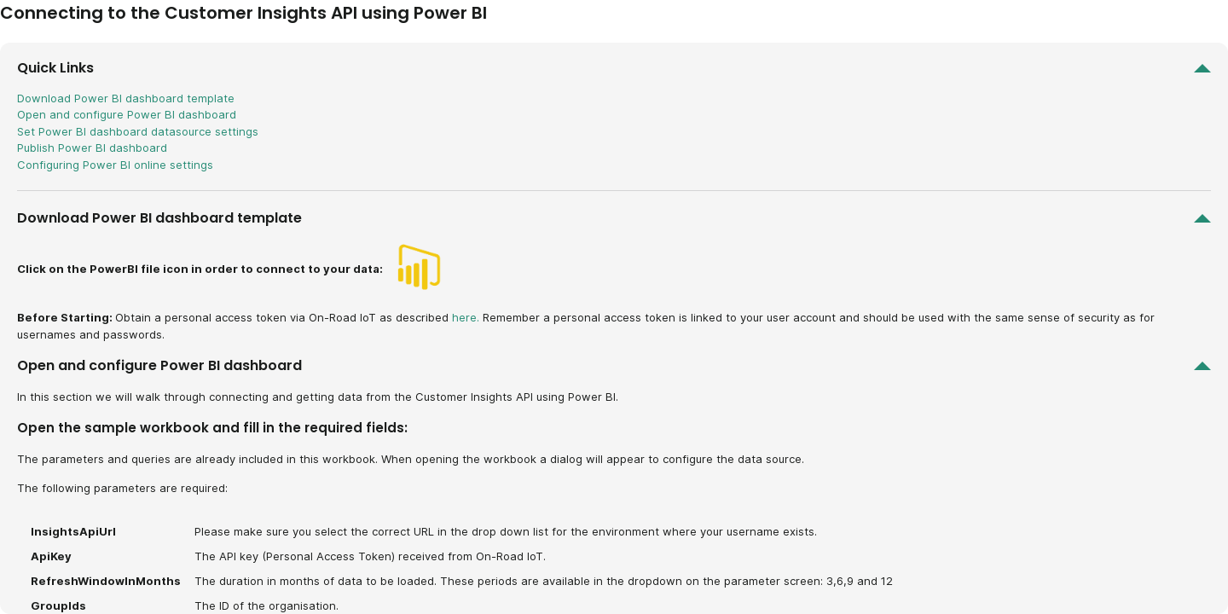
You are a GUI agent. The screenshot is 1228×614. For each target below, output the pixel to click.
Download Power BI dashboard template (126, 98)
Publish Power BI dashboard (92, 147)
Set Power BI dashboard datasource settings (137, 131)
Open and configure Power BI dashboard (126, 114)
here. (465, 317)
